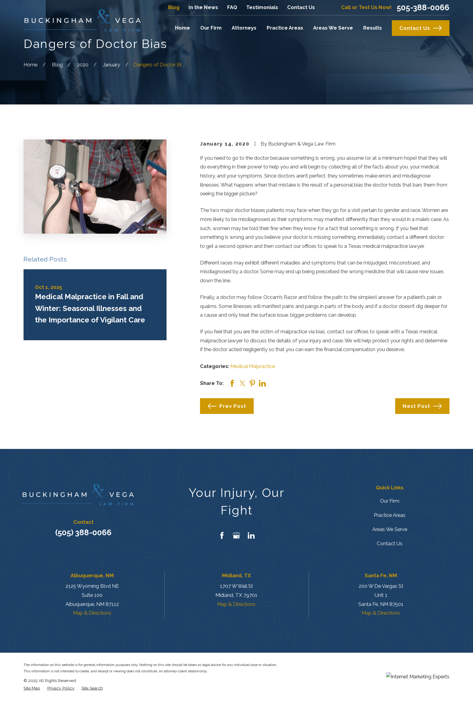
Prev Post (227, 406)
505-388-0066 (423, 7)
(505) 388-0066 (83, 532)
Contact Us (301, 7)
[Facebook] (221, 535)
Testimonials (262, 7)
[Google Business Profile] (236, 535)
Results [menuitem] (372, 28)
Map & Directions (92, 613)
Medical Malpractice (252, 366)
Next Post (422, 406)
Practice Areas (389, 515)
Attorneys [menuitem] (244, 28)
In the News (203, 7)
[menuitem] (32, 688)
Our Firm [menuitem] (211, 28)
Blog (173, 7)
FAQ (232, 7)
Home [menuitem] (182, 28)
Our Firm (389, 501)
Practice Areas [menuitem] (285, 28)
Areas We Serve (389, 529)
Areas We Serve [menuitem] (333, 28)
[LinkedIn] (251, 535)
